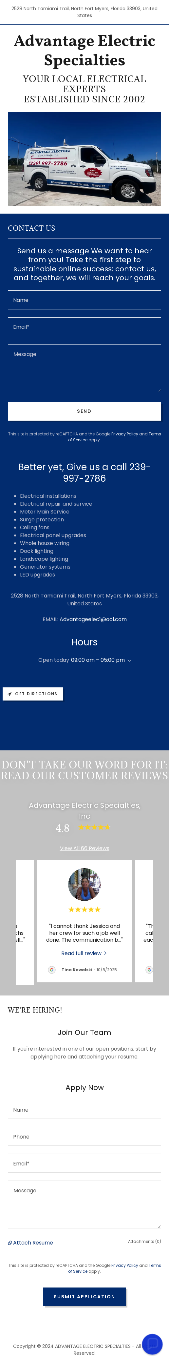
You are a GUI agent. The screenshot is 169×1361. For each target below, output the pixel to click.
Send (84, 411)
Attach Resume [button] (33, 1242)
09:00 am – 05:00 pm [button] (98, 660)
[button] (128, 660)
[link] (84, 51)
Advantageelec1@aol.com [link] (93, 619)
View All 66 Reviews (84, 848)
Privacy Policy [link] (124, 434)
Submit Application (84, 1296)
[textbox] (84, 299)
